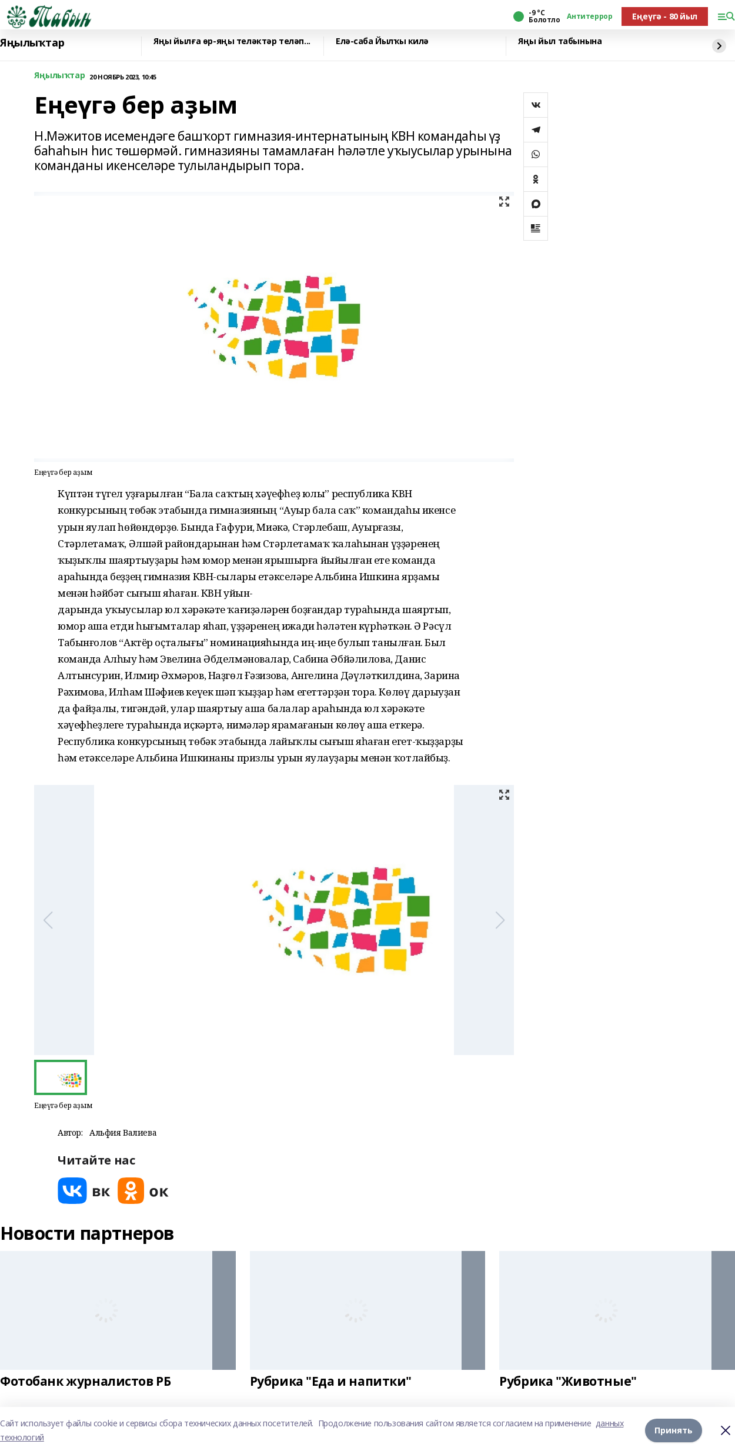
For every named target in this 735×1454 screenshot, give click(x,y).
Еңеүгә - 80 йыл (664, 16)
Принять (673, 1430)
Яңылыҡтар (32, 42)
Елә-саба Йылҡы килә (382, 41)
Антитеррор (589, 16)
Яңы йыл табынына (560, 41)
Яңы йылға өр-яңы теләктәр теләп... (231, 41)
